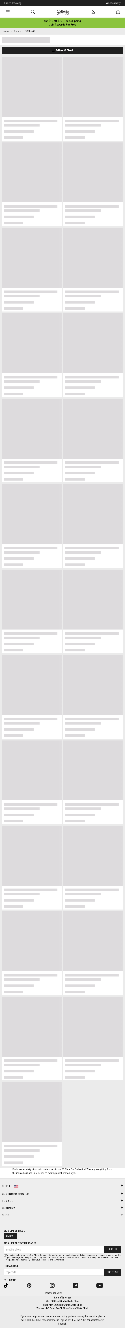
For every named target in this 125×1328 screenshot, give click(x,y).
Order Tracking (12, 3)
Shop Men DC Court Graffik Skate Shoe (62, 1304)
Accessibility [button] (113, 3)
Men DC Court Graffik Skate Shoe (62, 1301)
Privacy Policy (72, 1257)
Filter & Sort (62, 50)
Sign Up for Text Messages (20, 1243)
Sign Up (10, 1235)
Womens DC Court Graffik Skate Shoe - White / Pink (62, 1308)
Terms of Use (56, 1257)
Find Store (113, 1272)
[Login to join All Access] (62, 21)
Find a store (11, 1265)
